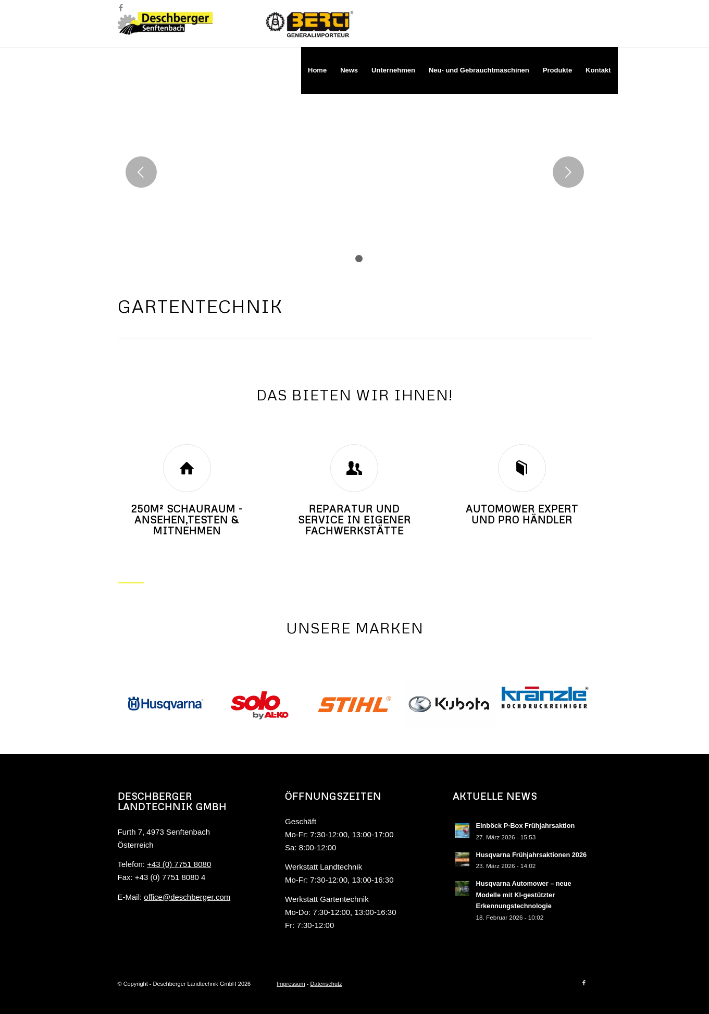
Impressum (291, 984)
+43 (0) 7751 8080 (179, 864)
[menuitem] (317, 70)
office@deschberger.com (187, 897)
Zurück (141, 172)
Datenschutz (326, 984)
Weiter (568, 172)
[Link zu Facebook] (121, 8)
